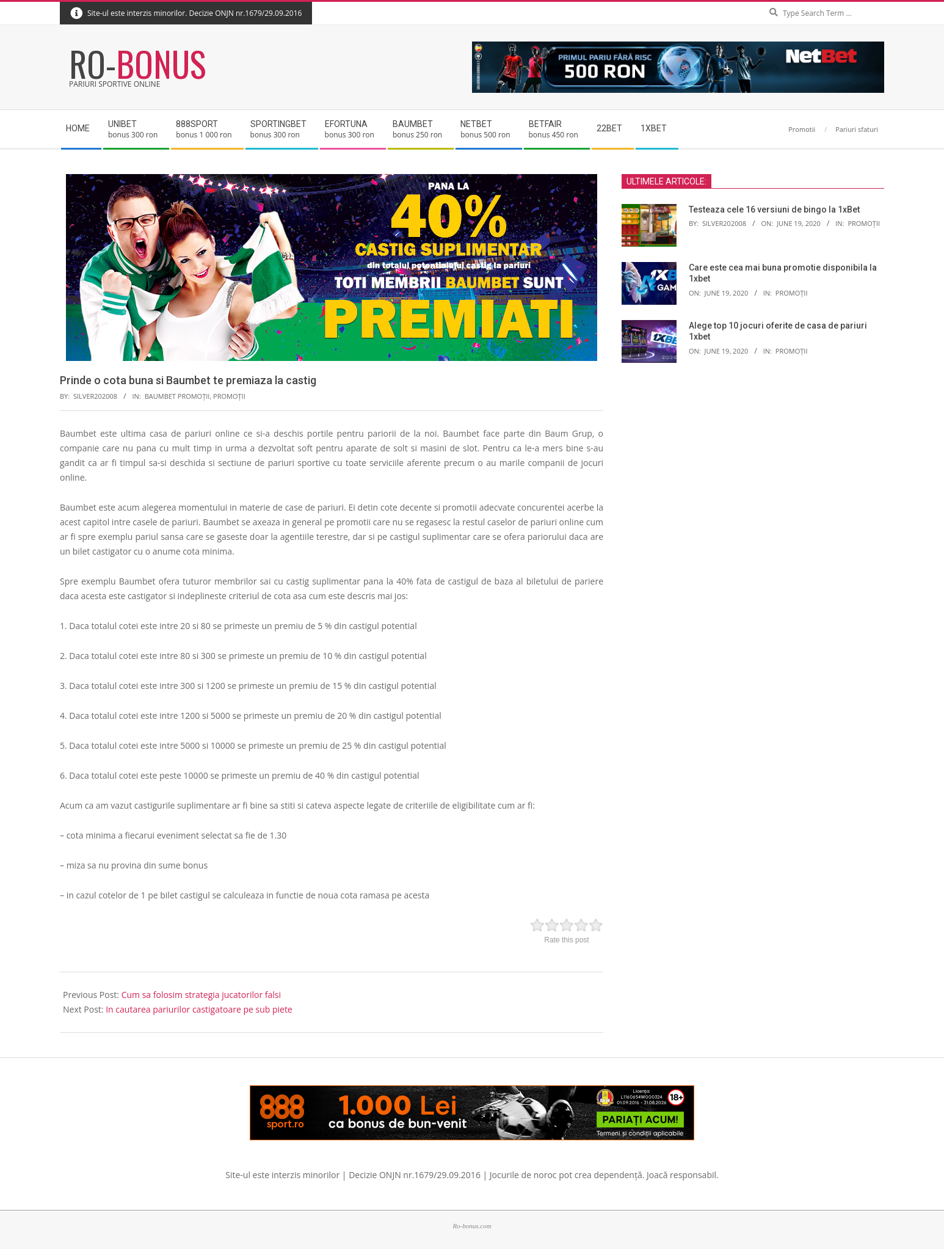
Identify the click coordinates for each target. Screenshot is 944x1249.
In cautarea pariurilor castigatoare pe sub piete (199, 1009)
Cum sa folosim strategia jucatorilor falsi (201, 994)
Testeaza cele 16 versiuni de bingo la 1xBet (774, 209)
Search (881, 2)
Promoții (229, 396)
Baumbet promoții (177, 396)
